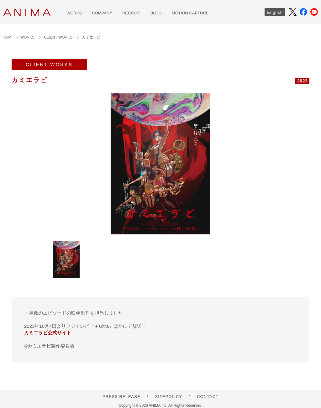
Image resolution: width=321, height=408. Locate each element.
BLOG (156, 13)
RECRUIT (131, 13)
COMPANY (102, 13)
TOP (7, 37)
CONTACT (207, 396)
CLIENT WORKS (58, 37)
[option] (160, 163)
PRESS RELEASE (121, 396)
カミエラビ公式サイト (47, 332)
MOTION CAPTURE (190, 13)
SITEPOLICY (168, 396)
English (275, 12)
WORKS (74, 13)
